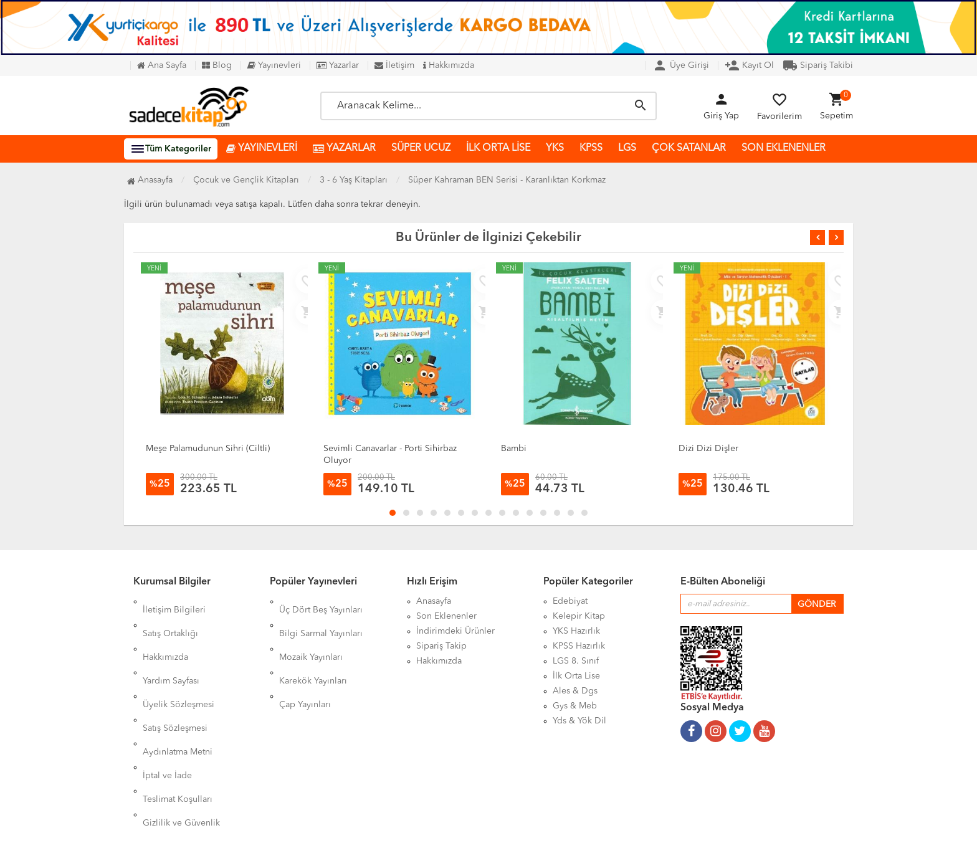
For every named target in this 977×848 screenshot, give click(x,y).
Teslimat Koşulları (177, 721)
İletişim (394, 65)
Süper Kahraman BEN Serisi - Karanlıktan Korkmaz (507, 180)
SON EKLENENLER (783, 148)
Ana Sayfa (161, 65)
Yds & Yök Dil (579, 721)
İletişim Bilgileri (174, 601)
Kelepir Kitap (579, 616)
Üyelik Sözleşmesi (178, 661)
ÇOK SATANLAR (689, 148)
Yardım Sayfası (171, 646)
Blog (217, 65)
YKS (555, 148)
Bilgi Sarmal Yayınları (321, 616)
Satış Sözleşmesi (175, 676)
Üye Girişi (680, 65)
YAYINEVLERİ (261, 148)
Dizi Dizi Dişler (708, 448)
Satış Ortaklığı (170, 616)
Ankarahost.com (409, 829)
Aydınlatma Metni (177, 691)
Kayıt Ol (749, 65)
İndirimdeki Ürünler (455, 631)
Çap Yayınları (305, 661)
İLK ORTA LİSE (498, 148)
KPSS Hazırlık (579, 646)
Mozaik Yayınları (311, 631)
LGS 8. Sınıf (576, 661)
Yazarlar (338, 65)
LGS (627, 148)
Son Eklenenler (446, 616)
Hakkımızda (448, 65)
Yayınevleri (274, 65)
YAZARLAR (344, 148)
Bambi (514, 448)
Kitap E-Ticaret (476, 829)
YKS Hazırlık (576, 631)
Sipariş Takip (441, 646)
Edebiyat (570, 601)
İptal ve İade (167, 706)
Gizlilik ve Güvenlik (181, 735)
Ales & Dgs (575, 691)
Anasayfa (150, 180)
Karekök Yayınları (313, 646)
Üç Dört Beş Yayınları (321, 601)
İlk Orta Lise (576, 676)
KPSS (591, 148)
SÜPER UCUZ (420, 148)
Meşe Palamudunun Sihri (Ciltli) (208, 448)
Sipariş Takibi (818, 65)
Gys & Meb (575, 706)
